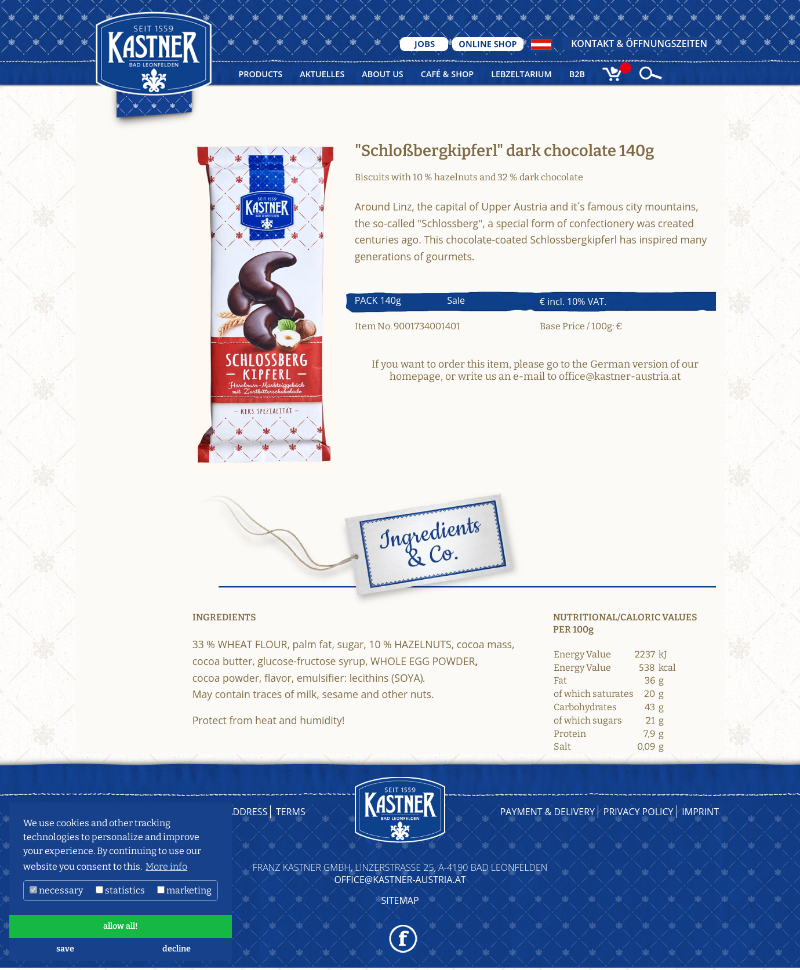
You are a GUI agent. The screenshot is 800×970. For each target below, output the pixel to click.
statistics (120, 890)
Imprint (700, 811)
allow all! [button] (120, 926)
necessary (56, 890)
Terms (291, 811)
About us (382, 73)
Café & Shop (447, 73)
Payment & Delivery (547, 811)
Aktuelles (322, 73)
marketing (184, 890)
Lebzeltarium (521, 73)
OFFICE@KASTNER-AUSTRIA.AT (400, 879)
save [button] (65, 949)
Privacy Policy (638, 811)
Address (247, 811)
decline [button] (176, 949)
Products (260, 73)
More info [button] (166, 866)
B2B (577, 73)
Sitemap (400, 900)
